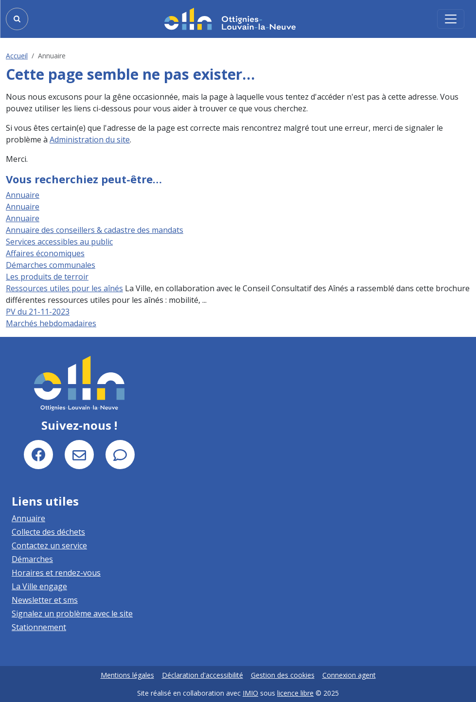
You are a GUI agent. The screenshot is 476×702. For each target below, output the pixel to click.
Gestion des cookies (283, 675)
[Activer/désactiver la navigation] (450, 19)
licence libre (295, 693)
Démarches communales (50, 265)
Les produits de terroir (47, 276)
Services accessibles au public (59, 241)
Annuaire (22, 195)
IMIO (250, 693)
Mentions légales (127, 675)
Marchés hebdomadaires (51, 323)
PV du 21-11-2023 (38, 311)
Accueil (17, 55)
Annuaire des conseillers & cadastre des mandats (94, 230)
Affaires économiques (45, 253)
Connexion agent (349, 675)
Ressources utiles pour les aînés (64, 288)
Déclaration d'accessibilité (202, 675)
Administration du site (90, 139)
